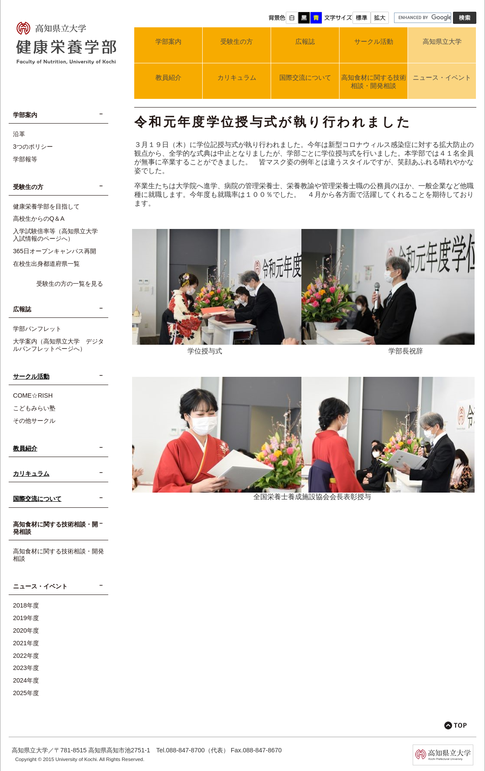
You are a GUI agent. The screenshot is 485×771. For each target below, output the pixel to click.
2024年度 (26, 680)
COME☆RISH (33, 395)
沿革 (19, 134)
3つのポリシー (33, 146)
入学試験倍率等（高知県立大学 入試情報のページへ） (58, 235)
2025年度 (26, 692)
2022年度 (26, 655)
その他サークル (34, 420)
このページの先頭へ (455, 725)
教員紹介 (168, 77)
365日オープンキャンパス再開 (54, 251)
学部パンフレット (37, 328)
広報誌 (305, 41)
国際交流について (305, 77)
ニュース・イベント (442, 77)
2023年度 (26, 667)
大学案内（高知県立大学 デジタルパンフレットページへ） (58, 345)
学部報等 (25, 159)
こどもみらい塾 (34, 408)
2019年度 (26, 617)
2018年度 (26, 605)
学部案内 (168, 41)
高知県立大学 (442, 41)
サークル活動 (373, 41)
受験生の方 (236, 41)
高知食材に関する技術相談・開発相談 (373, 81)
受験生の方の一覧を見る (69, 283)
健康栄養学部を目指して (46, 206)
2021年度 (26, 643)
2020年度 (26, 630)
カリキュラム (236, 77)
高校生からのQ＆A (39, 218)
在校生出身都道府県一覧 (46, 263)
